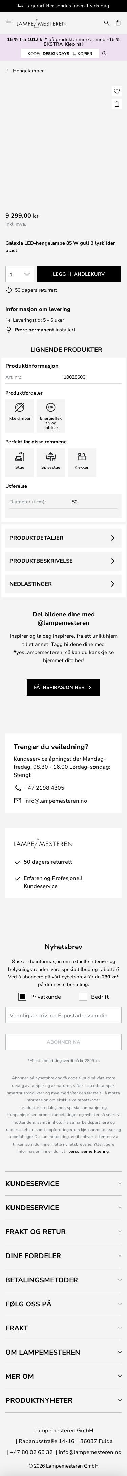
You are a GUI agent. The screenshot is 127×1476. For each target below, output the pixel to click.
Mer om (19, 1376)
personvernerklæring (88, 1151)
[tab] (63, 1183)
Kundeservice (32, 1183)
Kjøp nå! (74, 44)
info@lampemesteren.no (55, 800)
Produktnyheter (38, 1400)
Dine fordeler (33, 1255)
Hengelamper (28, 70)
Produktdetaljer (36, 537)
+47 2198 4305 (44, 787)
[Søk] (106, 23)
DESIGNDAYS (60, 53)
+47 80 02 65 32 (31, 1451)
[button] (117, 91)
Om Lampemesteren (42, 1352)
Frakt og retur (35, 1231)
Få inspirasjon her (59, 687)
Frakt (16, 1328)
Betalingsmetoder (41, 1279)
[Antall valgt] (19, 274)
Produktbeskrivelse (41, 560)
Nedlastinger (30, 584)
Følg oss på (28, 1303)
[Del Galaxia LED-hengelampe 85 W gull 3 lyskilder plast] (117, 104)
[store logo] (45, 23)
